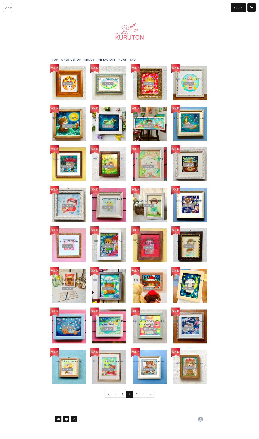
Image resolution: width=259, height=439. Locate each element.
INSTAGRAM (106, 59)
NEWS (122, 59)
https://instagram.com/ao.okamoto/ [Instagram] (200, 419)
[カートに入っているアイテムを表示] (251, 7)
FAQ (133, 59)
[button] (238, 7)
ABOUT (89, 59)
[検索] (7, 7)
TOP (55, 59)
